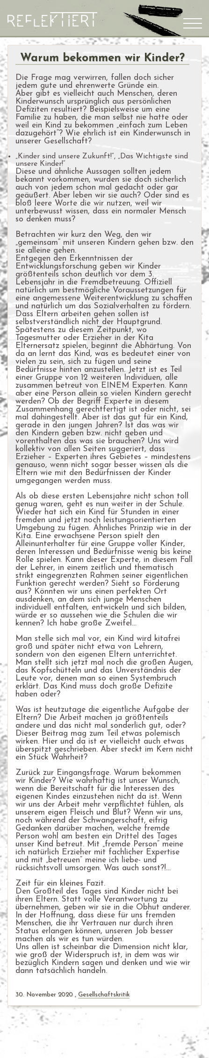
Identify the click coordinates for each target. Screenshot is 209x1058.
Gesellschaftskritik (104, 995)
